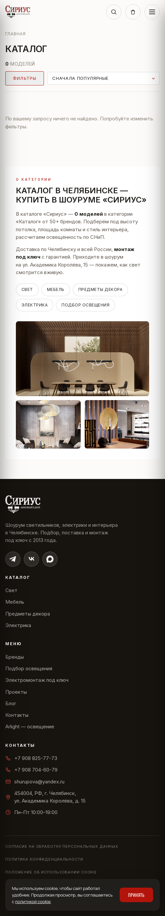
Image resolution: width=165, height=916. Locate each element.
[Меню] (152, 11)
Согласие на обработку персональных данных (61, 846)
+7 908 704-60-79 (31, 770)
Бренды (14, 657)
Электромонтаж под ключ (36, 680)
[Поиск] (113, 11)
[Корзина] (133, 11)
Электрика (34, 304)
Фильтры (24, 78)
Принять (136, 895)
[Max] (50, 559)
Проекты (16, 692)
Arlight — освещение (29, 726)
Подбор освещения (85, 304)
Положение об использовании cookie (51, 872)
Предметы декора (100, 289)
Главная (15, 33)
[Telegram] (13, 559)
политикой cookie (33, 901)
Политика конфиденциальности (44, 859)
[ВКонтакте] (31, 559)
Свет (27, 289)
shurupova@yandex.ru (34, 781)
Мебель (55, 289)
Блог (10, 703)
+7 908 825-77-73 (31, 758)
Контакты (16, 715)
